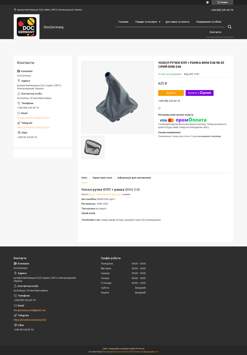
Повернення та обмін (208, 21)
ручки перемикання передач (105, 194)
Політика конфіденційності (144, 352)
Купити (171, 92)
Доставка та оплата (177, 21)
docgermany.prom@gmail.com (33, 117)
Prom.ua (140, 348)
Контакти (215, 32)
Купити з (199, 92)
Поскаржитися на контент (116, 352)
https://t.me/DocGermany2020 (33, 127)
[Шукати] (229, 27)
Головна (123, 21)
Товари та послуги (146, 21)
